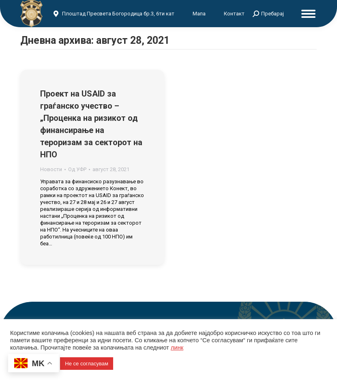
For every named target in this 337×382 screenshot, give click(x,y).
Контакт (234, 14)
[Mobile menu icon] (308, 13)
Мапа (199, 14)
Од (77, 169)
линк (177, 347)
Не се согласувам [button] (86, 364)
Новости (51, 169)
